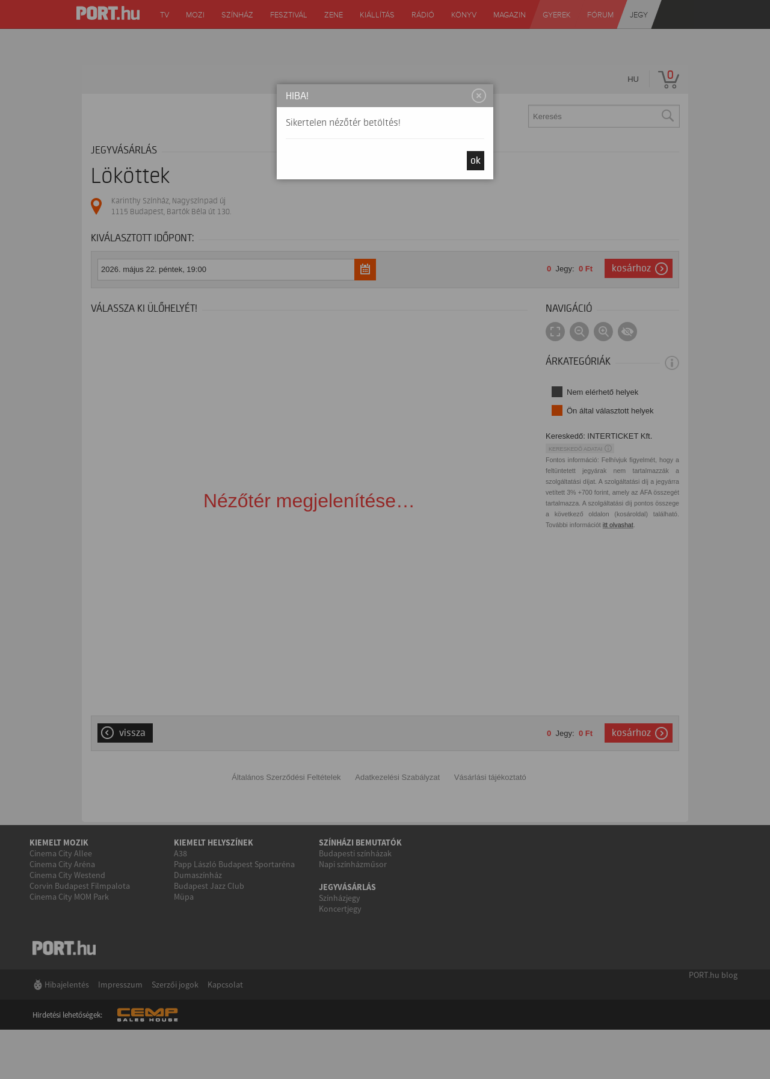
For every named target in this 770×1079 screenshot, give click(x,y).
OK (475, 160)
